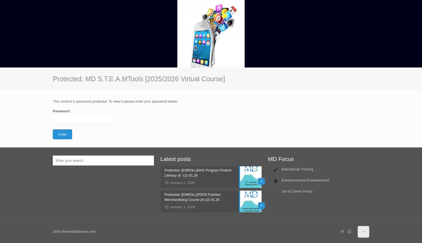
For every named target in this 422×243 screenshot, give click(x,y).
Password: (84, 116)
